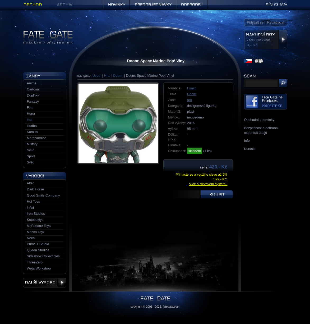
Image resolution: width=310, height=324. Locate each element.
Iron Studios (36, 214)
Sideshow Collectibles (43, 256)
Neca (31, 238)
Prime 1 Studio (38, 244)
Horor (31, 114)
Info (247, 141)
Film (30, 107)
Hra (107, 75)
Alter (30, 183)
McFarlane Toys (39, 226)
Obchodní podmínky (259, 120)
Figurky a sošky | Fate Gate (43, 32)
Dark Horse (35, 189)
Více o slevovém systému (208, 184)
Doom (117, 75)
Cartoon (33, 89)
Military (32, 144)
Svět (30, 162)
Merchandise (36, 138)
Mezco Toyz (36, 232)
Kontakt (250, 149)
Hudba (32, 126)
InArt (30, 207)
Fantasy (33, 101)
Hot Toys (33, 201)
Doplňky (33, 95)
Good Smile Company (43, 195)
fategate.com (171, 306)
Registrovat (275, 22)
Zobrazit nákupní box (283, 39)
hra (189, 100)
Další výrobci (44, 283)
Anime (31, 83)
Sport (31, 156)
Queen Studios (38, 250)
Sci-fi (30, 150)
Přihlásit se (255, 22)
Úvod (96, 75)
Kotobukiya (35, 220)
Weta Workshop (39, 268)
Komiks (32, 132)
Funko (192, 88)
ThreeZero (35, 262)
